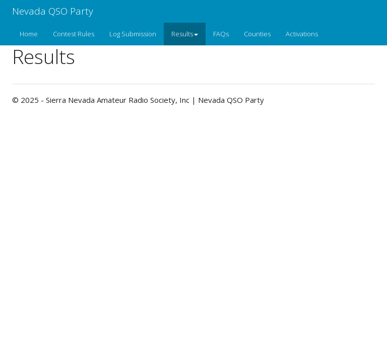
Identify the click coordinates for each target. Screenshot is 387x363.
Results (184, 33)
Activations (302, 33)
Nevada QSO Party (52, 11)
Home (29, 33)
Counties (257, 33)
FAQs (221, 33)
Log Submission (132, 33)
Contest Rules (73, 33)
